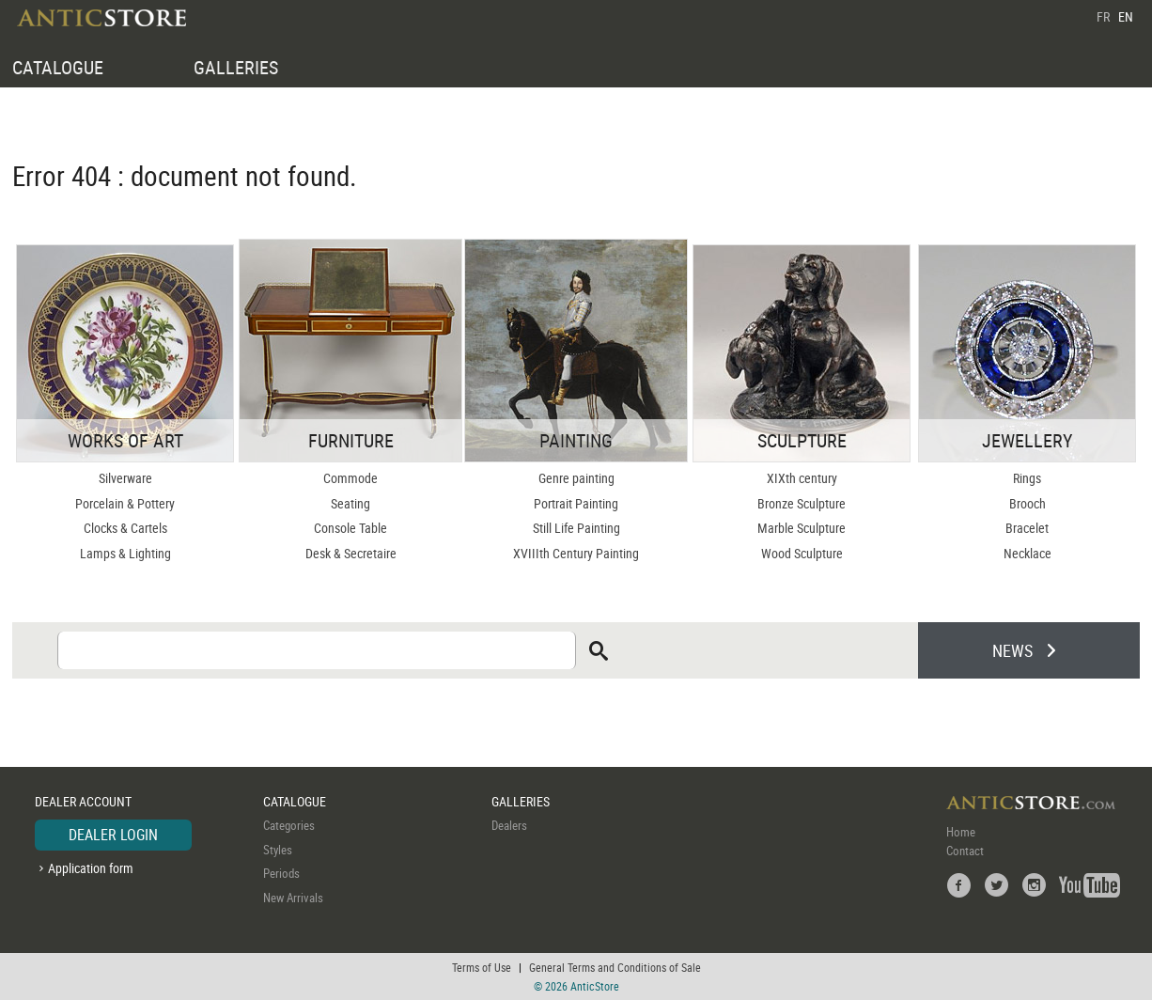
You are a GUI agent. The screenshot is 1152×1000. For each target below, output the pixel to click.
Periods (281, 873)
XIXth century (802, 478)
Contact (965, 850)
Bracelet (1027, 528)
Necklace (1027, 553)
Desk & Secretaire (351, 553)
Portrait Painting (576, 503)
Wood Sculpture (802, 553)
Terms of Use (481, 967)
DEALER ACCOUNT (83, 801)
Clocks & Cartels (125, 528)
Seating (350, 503)
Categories (289, 825)
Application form (90, 868)
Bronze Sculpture (801, 503)
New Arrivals (293, 897)
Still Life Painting (576, 528)
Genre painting (576, 478)
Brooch (1027, 503)
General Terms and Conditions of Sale (615, 967)
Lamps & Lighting (125, 553)
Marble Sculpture (801, 528)
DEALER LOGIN (113, 834)
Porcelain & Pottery (125, 503)
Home (960, 831)
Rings (1027, 478)
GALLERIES (236, 67)
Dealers (509, 825)
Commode (350, 478)
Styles (277, 849)
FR (1103, 16)
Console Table (350, 528)
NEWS (1012, 650)
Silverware (125, 478)
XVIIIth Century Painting (576, 553)
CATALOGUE (57, 67)
